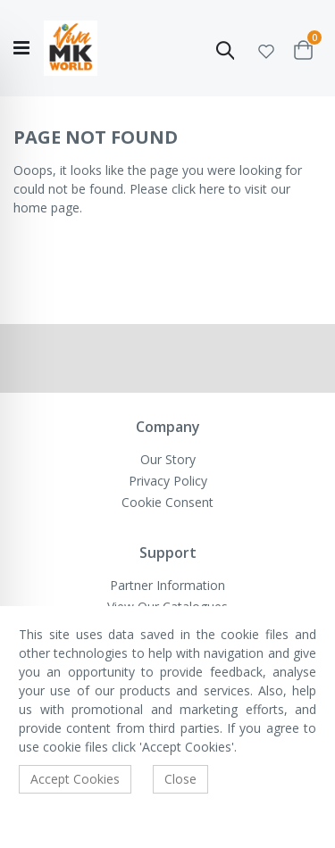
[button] (266, 48)
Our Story (168, 459)
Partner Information (167, 585)
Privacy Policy (168, 480)
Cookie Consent (167, 502)
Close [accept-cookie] (180, 778)
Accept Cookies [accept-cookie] (75, 778)
